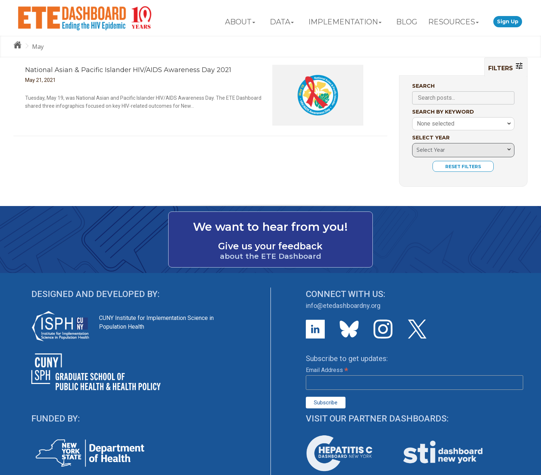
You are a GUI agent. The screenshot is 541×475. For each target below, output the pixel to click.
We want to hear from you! (270, 227)
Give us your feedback (270, 246)
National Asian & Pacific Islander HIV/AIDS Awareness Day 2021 (128, 70)
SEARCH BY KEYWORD (443, 111)
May (38, 47)
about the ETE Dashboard (270, 256)
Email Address (327, 370)
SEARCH (423, 86)
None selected (435, 123)
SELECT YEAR (431, 137)
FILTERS (506, 67)
